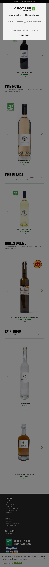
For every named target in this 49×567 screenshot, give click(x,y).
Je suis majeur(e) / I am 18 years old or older (25, 30)
